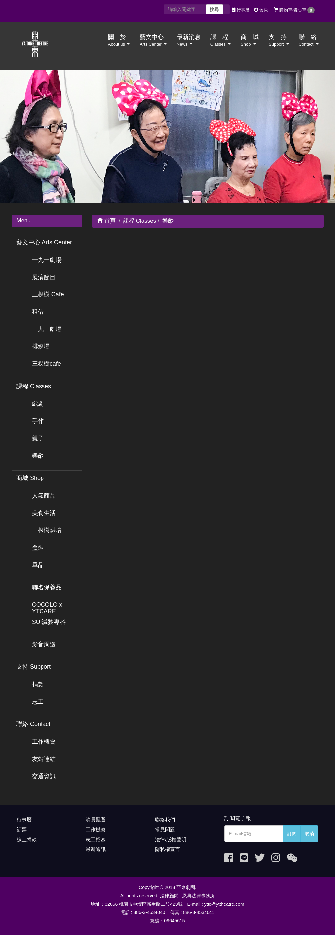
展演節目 (44, 277)
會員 (261, 9)
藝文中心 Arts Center (44, 242)
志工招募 (96, 839)
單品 (38, 565)
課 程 (220, 40)
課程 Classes (33, 386)
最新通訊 (96, 849)
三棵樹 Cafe (48, 294)
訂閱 (291, 833)
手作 (38, 421)
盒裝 (38, 547)
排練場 (41, 346)
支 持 (279, 40)
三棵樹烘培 (47, 530)
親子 (38, 438)
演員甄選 (96, 819)
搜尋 (214, 9)
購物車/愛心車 (294, 10)
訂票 (22, 829)
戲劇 (38, 404)
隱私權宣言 (167, 849)
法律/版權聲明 (170, 839)
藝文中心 (153, 40)
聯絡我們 (165, 819)
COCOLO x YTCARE (47, 608)
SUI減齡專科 (49, 622)
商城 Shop (30, 478)
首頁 (106, 221)
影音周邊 (44, 644)
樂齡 (38, 455)
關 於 (119, 40)
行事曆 (241, 9)
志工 (38, 701)
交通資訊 (44, 776)
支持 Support (33, 666)
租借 (38, 311)
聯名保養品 (47, 587)
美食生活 (44, 513)
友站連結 (44, 759)
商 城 (250, 40)
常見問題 (165, 829)
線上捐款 (27, 839)
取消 (309, 833)
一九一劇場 (47, 260)
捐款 (38, 684)
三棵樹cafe (46, 363)
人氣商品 (44, 495)
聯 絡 (309, 40)
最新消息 (189, 40)
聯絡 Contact (33, 724)
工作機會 (44, 741)
